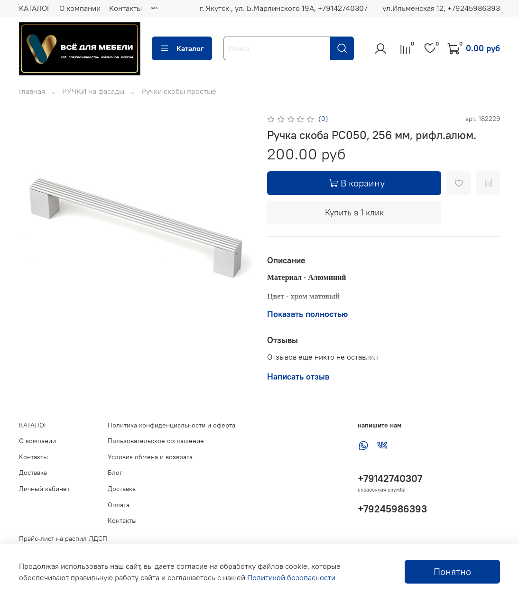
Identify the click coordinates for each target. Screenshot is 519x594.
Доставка (33, 472)
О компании (80, 8)
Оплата (119, 505)
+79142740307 (390, 478)
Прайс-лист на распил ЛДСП (63, 538)
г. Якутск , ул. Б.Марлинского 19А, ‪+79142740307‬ (284, 8)
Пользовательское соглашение (156, 440)
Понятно (452, 571)
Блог (115, 472)
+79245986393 (392, 508)
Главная (32, 91)
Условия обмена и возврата (150, 457)
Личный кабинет (44, 488)
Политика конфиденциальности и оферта (171, 425)
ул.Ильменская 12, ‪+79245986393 (441, 8)
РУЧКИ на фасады (93, 91)
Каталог (182, 48)
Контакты (125, 8)
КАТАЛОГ (35, 8)
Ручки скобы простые (178, 91)
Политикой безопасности (291, 577)
